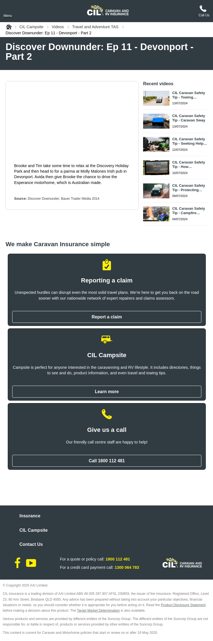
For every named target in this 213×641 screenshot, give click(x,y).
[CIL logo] (108, 10)
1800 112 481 (118, 559)
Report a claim (107, 317)
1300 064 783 (127, 567)
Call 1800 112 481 (107, 460)
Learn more (107, 391)
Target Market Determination (98, 611)
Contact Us (31, 544)
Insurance (29, 515)
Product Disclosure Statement (183, 605)
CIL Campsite (33, 530)
